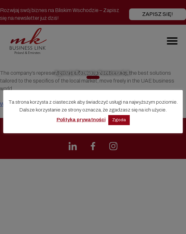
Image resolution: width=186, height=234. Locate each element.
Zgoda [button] (119, 120)
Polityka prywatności (81, 119)
